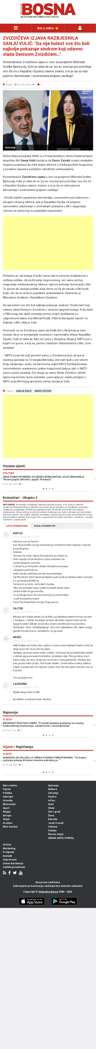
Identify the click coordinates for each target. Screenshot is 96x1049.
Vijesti (7, 789)
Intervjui (8, 796)
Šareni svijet (55, 834)
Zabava (52, 826)
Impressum (10, 859)
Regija (7, 811)
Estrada (52, 819)
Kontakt (7, 855)
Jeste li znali (56, 823)
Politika (7, 793)
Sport (6, 808)
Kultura (52, 789)
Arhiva (7, 844)
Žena (51, 815)
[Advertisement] (48, 243)
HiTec (51, 800)
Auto (51, 804)
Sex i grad (54, 811)
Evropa (7, 815)
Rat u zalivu (10, 785)
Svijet (6, 819)
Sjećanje (53, 785)
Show (51, 808)
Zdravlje (53, 793)
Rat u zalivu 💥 (47, 28)
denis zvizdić (43, 391)
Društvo (7, 823)
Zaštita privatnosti (14, 867)
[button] (90, 94)
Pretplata (8, 852)
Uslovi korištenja (13, 863)
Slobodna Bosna (48, 891)
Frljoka (52, 830)
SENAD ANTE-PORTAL (61, 838)
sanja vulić (24, 391)
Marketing (9, 848)
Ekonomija (9, 804)
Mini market (10, 826)
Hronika (8, 800)
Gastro (52, 796)
